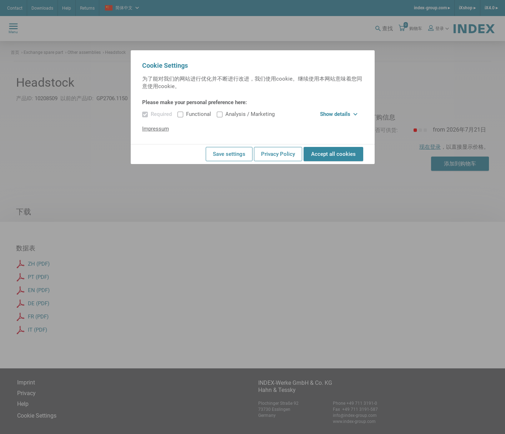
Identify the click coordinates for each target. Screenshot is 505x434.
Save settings (229, 154)
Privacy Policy (278, 154)
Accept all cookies (333, 154)
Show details (339, 114)
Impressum (155, 129)
